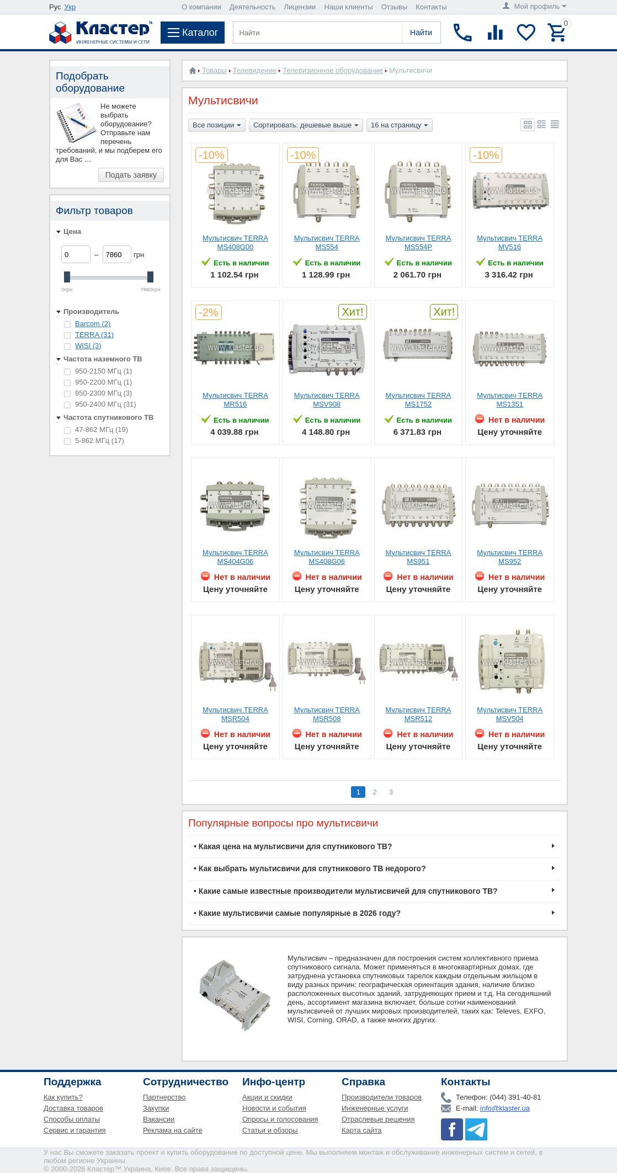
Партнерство (164, 1097)
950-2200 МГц (98, 382)
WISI (88, 346)
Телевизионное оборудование (332, 70)
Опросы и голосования (280, 1119)
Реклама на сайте (173, 1130)
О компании (201, 7)
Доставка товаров (73, 1108)
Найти (421, 32)
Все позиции (217, 126)
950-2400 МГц (100, 404)
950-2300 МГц (98, 393)
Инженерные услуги (375, 1108)
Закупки (156, 1108)
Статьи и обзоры (270, 1130)
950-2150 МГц (98, 371)
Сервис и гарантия (75, 1130)
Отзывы (394, 7)
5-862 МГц (94, 440)
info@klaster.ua (505, 1108)
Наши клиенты (348, 7)
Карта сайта (361, 1130)
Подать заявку (131, 174)
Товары (214, 70)
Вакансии (158, 1119)
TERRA (94, 334)
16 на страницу (399, 126)
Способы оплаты (72, 1119)
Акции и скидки (267, 1097)
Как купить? (63, 1097)
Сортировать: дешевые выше (306, 126)
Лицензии (300, 7)
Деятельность (253, 7)
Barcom (92, 323)
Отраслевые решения (378, 1119)
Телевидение (254, 70)
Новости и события (274, 1108)
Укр (70, 7)
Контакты (431, 7)
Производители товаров (382, 1097)
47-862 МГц (96, 429)
